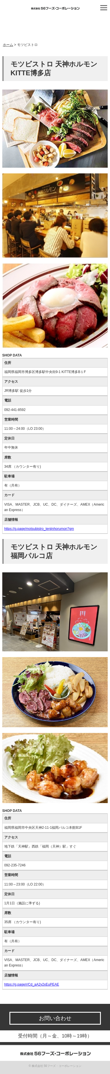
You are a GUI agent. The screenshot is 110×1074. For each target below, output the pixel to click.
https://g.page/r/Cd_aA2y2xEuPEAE (31, 984)
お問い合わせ (55, 1018)
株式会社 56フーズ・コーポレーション (56, 1065)
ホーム (8, 45)
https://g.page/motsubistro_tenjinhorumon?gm (39, 529)
